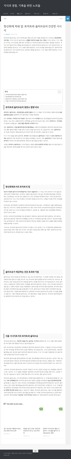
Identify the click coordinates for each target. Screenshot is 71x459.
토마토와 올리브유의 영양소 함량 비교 (16, 94)
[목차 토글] (58, 92)
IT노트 (12, 13)
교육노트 (54, 13)
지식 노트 (36, 13)
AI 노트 (6, 13)
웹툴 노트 (19, 13)
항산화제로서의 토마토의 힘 (13, 96)
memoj (8, 34)
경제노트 (45, 13)
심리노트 (27, 13)
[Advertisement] (33, 73)
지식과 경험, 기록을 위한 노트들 (22, 5)
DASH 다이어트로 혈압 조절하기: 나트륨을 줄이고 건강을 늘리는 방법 (51, 431)
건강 (5, 18)
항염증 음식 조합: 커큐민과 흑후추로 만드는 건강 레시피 (31, 431)
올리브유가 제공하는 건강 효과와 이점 (16, 99)
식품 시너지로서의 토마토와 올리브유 (16, 101)
